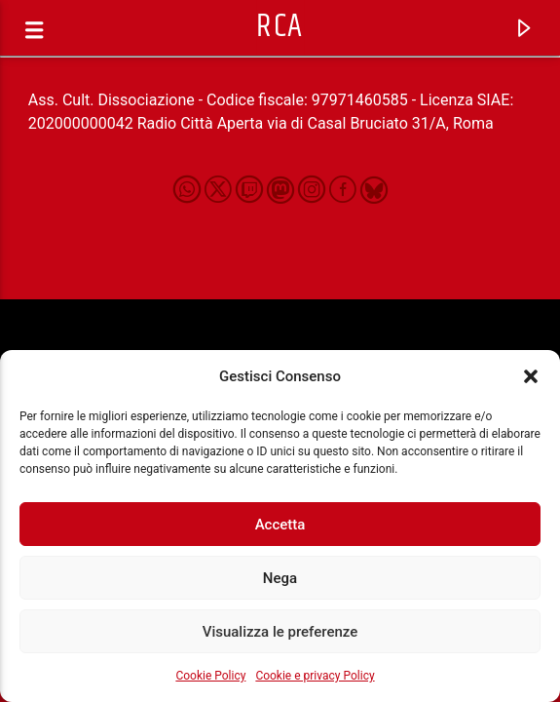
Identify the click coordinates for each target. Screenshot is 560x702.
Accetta (280, 524)
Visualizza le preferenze (280, 632)
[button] (531, 376)
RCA (280, 27)
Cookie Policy (210, 675)
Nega (280, 578)
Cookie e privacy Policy (314, 675)
